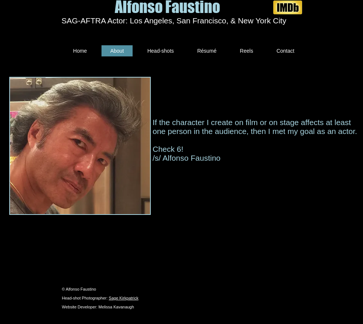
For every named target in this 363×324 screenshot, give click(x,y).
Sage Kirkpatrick (124, 298)
